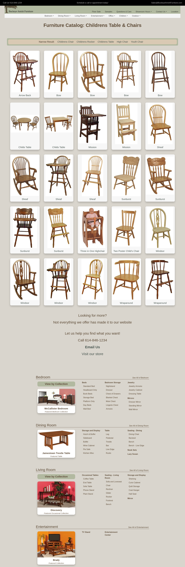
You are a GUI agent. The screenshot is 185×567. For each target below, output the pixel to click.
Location (174, 12)
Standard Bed (89, 386)
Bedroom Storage (113, 383)
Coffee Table (88, 479)
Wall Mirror (133, 409)
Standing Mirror (135, 406)
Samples (108, 12)
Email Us (92, 347)
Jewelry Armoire (135, 386)
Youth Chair (137, 41)
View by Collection (56, 383)
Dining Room (64, 16)
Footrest (109, 501)
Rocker (109, 497)
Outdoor (136, 16)
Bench (131, 442)
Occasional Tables (90, 475)
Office (112, 16)
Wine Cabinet (89, 446)
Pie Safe (86, 449)
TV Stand (86, 532)
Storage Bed (88, 398)
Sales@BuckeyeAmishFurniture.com (166, 3)
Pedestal (109, 438)
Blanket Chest (112, 398)
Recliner (109, 489)
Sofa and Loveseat (114, 482)
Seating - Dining (135, 431)
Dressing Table (135, 394)
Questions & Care (123, 12)
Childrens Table (106, 41)
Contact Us (161, 12)
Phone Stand (88, 490)
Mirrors (131, 398)
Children (123, 16)
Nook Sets (132, 450)
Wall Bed (87, 409)
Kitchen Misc (88, 453)
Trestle (109, 442)
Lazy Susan (133, 454)
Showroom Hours (144, 12)
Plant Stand (88, 494)
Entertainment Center (111, 533)
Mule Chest (111, 401)
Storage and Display (91, 431)
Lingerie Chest (112, 405)
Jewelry (131, 383)
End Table (87, 483)
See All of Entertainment (138, 527)
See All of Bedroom (140, 378)
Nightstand (110, 386)
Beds (84, 383)
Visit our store (92, 354)
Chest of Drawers (113, 394)
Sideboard (87, 438)
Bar (107, 446)
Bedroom (49, 16)
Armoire (109, 409)
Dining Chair (134, 434)
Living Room (81, 16)
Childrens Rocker (86, 41)
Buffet (85, 442)
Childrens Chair (65, 41)
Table (107, 431)
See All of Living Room (139, 470)
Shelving (132, 479)
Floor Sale (96, 12)
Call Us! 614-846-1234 (12, 3)
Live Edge (110, 449)
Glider (108, 493)
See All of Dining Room (139, 426)
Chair (108, 485)
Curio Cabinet (134, 483)
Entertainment (97, 16)
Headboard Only (90, 390)
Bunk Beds (87, 394)
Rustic (108, 453)
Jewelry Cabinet (135, 390)
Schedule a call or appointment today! (92, 3)
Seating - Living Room (112, 476)
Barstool (132, 438)
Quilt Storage (134, 486)
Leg (107, 434)
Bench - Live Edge (136, 446)
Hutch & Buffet (89, 434)
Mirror (130, 498)
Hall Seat (132, 494)
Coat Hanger (134, 490)
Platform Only (89, 401)
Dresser (109, 390)
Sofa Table (87, 486)
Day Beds (87, 405)
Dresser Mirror (135, 402)
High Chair (122, 41)
